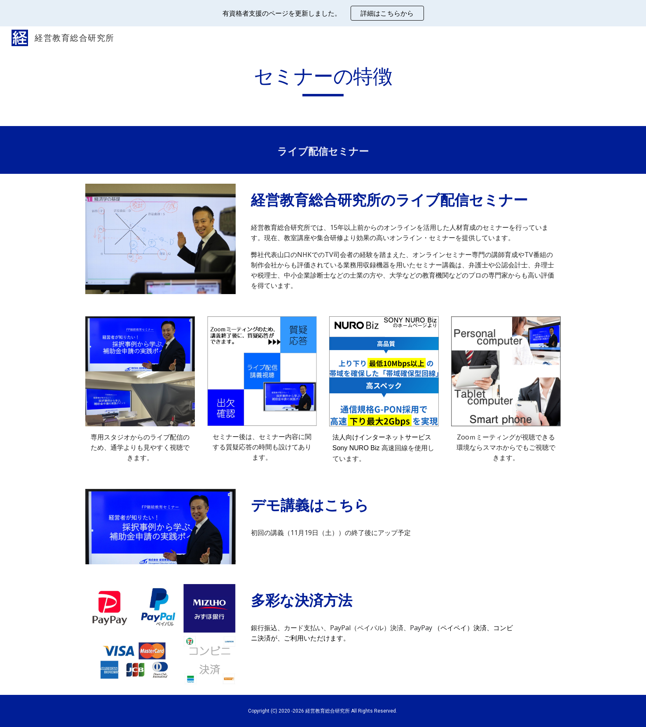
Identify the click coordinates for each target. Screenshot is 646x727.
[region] (323, 13)
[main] (323, 80)
